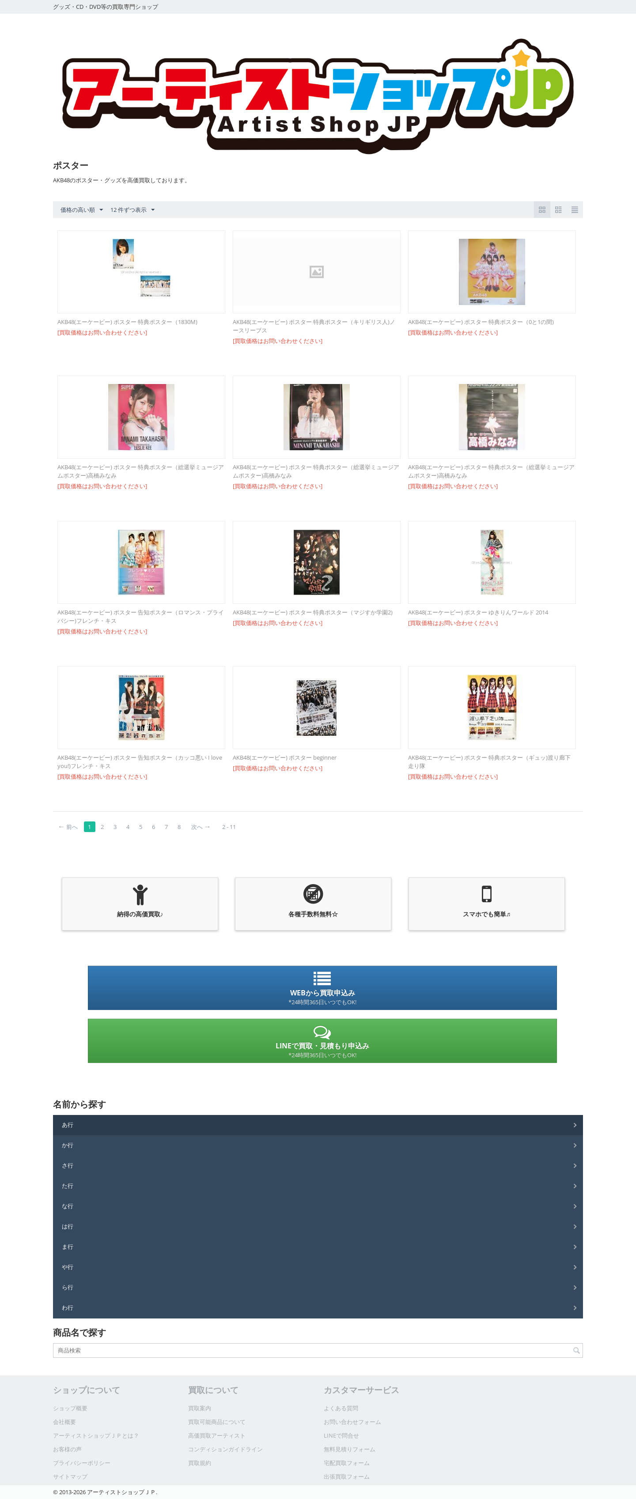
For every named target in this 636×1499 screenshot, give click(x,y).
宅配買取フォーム (347, 1463)
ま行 (67, 1246)
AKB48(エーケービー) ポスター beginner (285, 757)
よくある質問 (341, 1408)
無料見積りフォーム (349, 1449)
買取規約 (199, 1463)
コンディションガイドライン (225, 1449)
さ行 (67, 1165)
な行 (67, 1206)
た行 (67, 1186)
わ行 (67, 1307)
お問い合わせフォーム (352, 1422)
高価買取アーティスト (217, 1435)
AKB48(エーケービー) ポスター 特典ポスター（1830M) (127, 322)
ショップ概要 (70, 1408)
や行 (67, 1267)
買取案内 (199, 1408)
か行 (67, 1145)
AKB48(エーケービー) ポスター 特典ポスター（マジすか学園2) (313, 612)
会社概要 (64, 1422)
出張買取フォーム (347, 1476)
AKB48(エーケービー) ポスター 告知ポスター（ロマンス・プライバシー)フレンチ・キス (140, 616)
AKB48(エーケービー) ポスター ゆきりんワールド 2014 (478, 612)
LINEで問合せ (341, 1435)
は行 (67, 1226)
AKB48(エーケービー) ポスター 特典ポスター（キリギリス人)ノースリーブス (314, 326)
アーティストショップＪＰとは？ (96, 1435)
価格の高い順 (82, 210)
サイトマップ (70, 1476)
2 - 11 (229, 827)
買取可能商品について (217, 1422)
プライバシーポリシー (81, 1463)
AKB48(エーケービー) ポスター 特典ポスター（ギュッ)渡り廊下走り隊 (489, 761)
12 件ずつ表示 (132, 210)
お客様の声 (67, 1449)
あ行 (67, 1125)
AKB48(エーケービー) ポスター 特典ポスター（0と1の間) (481, 322)
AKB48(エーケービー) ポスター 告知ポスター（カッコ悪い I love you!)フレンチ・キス (139, 761)
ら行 (67, 1287)
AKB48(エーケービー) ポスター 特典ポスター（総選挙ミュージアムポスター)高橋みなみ (140, 471)
